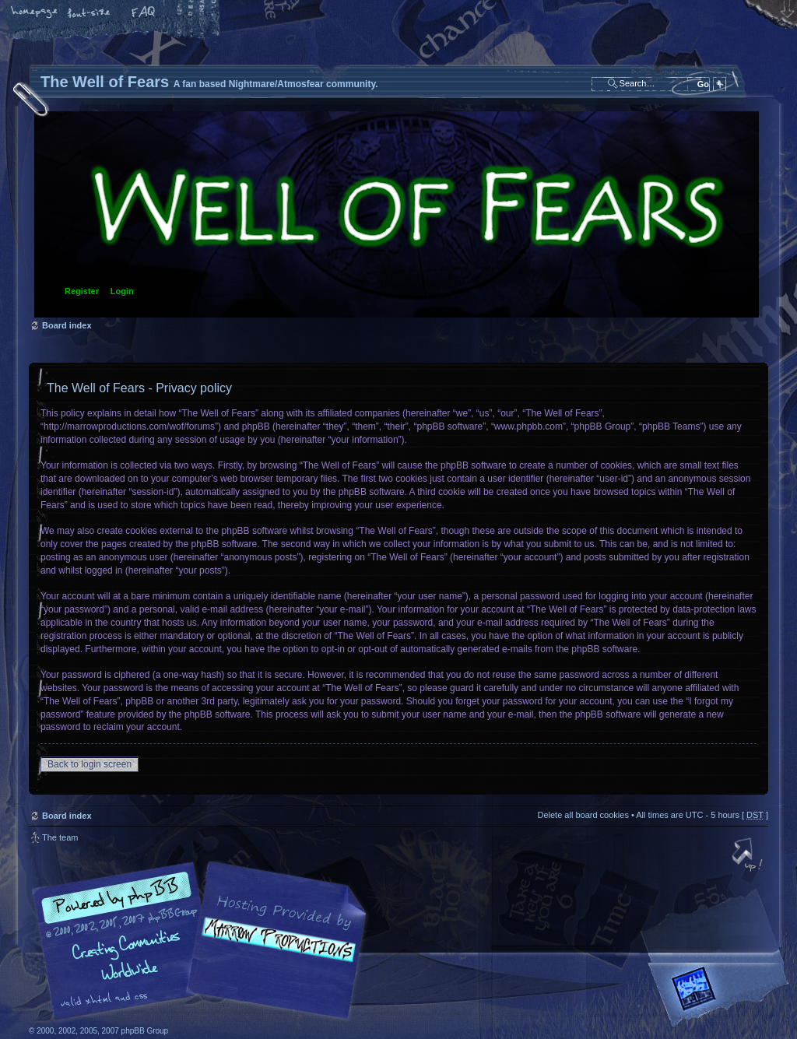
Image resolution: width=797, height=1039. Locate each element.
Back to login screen (89, 764)
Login (122, 291)
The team (60, 837)
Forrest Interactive (721, 995)
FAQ (144, 13)
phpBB (204, 941)
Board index (396, 214)
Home (35, 13)
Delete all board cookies (582, 815)
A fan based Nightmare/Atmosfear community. (274, 951)
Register (82, 291)
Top (748, 856)
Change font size (89, 13)
